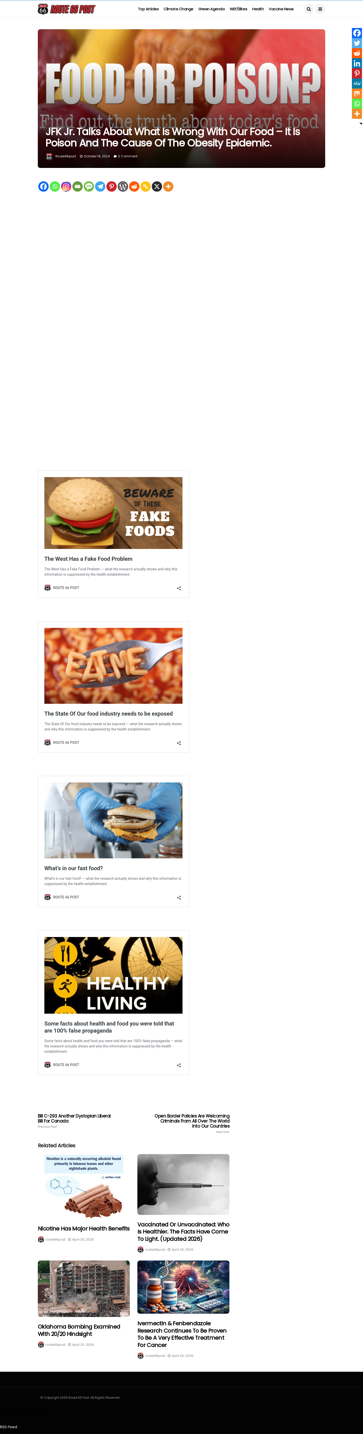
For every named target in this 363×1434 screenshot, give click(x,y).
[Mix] (357, 94)
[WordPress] (123, 186)
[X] (157, 186)
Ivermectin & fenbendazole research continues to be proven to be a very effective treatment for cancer (182, 1334)
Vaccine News (281, 9)
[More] (168, 186)
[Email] (77, 186)
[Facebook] (43, 186)
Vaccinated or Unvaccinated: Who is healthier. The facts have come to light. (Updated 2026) (183, 1232)
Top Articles (148, 9)
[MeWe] (357, 83)
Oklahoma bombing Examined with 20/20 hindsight (79, 1330)
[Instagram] (66, 186)
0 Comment (127, 156)
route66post (65, 156)
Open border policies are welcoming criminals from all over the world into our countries (191, 1124)
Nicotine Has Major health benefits (84, 1229)
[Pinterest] (111, 186)
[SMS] (89, 186)
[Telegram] (100, 186)
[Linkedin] (357, 63)
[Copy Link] (145, 186)
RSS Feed (8, 1426)
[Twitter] (357, 43)
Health (258, 9)
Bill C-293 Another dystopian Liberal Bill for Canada (76, 1121)
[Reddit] (134, 186)
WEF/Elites (238, 9)
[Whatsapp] (55, 186)
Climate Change (178, 9)
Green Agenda (211, 9)
